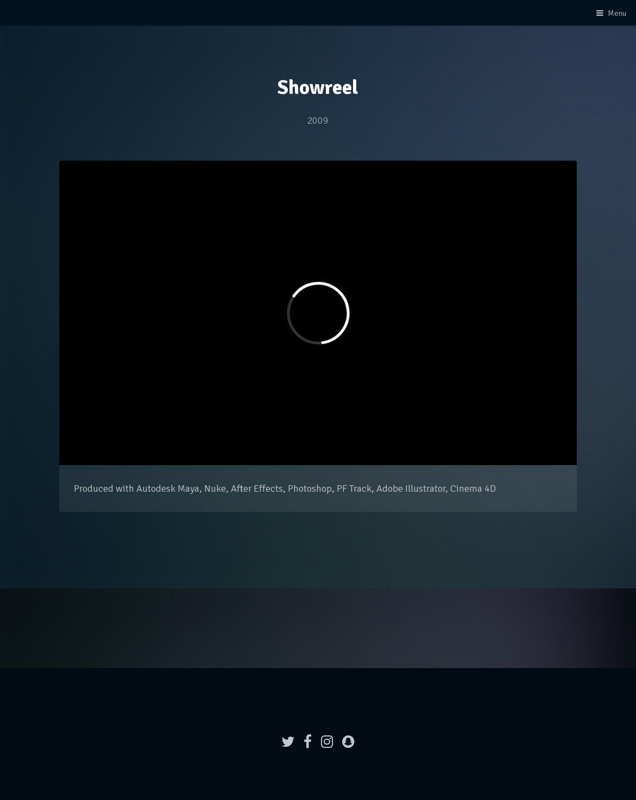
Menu (617, 13)
